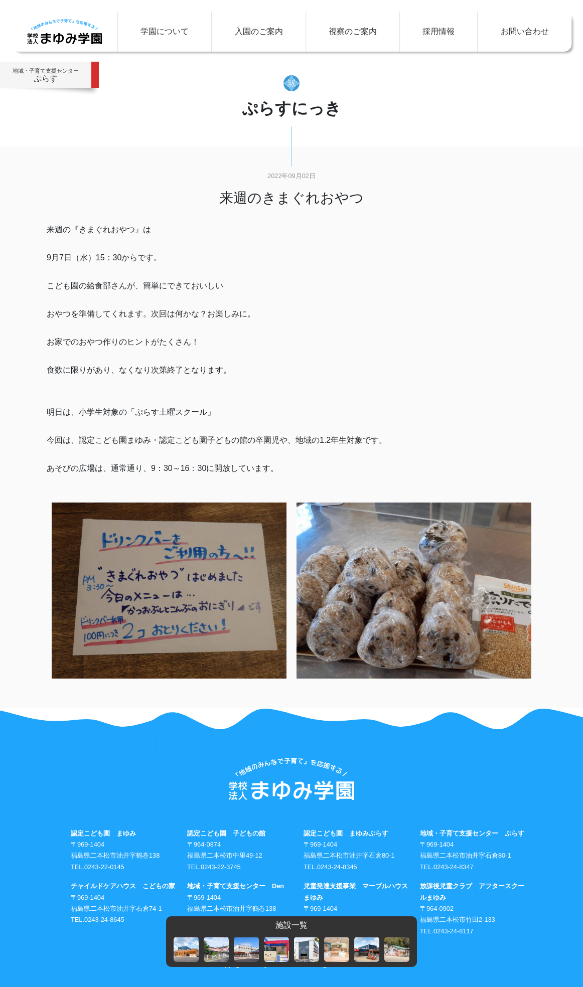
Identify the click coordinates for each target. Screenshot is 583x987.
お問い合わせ (525, 31)
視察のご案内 (353, 31)
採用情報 (438, 31)
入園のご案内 (259, 31)
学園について (164, 31)
